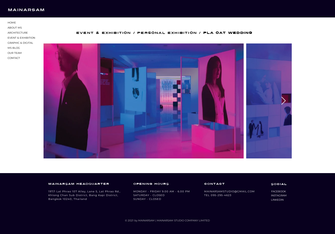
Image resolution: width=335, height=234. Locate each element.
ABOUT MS (15, 27)
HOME (12, 22)
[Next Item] (283, 101)
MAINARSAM (26, 9)
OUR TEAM (15, 53)
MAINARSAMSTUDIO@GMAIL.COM (229, 191)
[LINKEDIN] (277, 200)
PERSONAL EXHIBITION (167, 33)
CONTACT (14, 58)
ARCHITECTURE (18, 32)
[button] (278, 191)
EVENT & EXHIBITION (21, 37)
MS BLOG (14, 48)
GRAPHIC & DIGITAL (20, 42)
